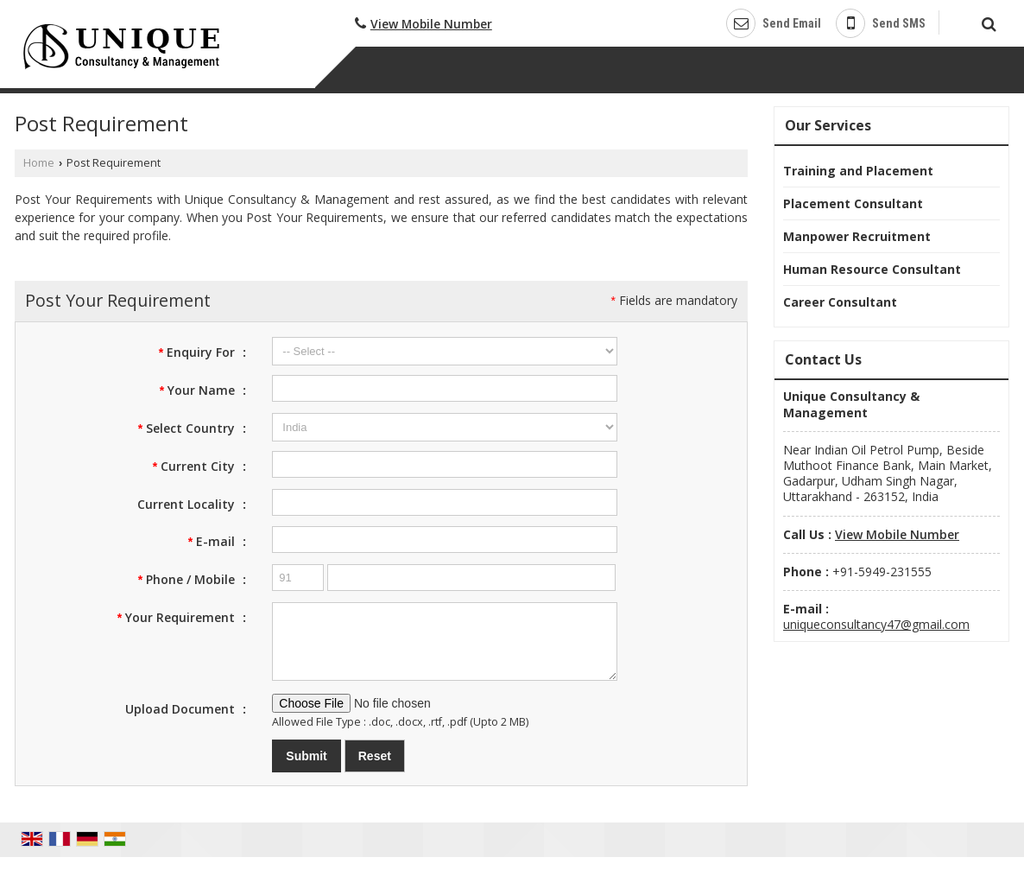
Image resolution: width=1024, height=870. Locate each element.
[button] (431, 24)
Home (38, 163)
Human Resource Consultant (872, 269)
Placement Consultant (853, 203)
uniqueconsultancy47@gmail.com (876, 624)
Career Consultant (840, 302)
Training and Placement (858, 170)
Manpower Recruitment (857, 236)
